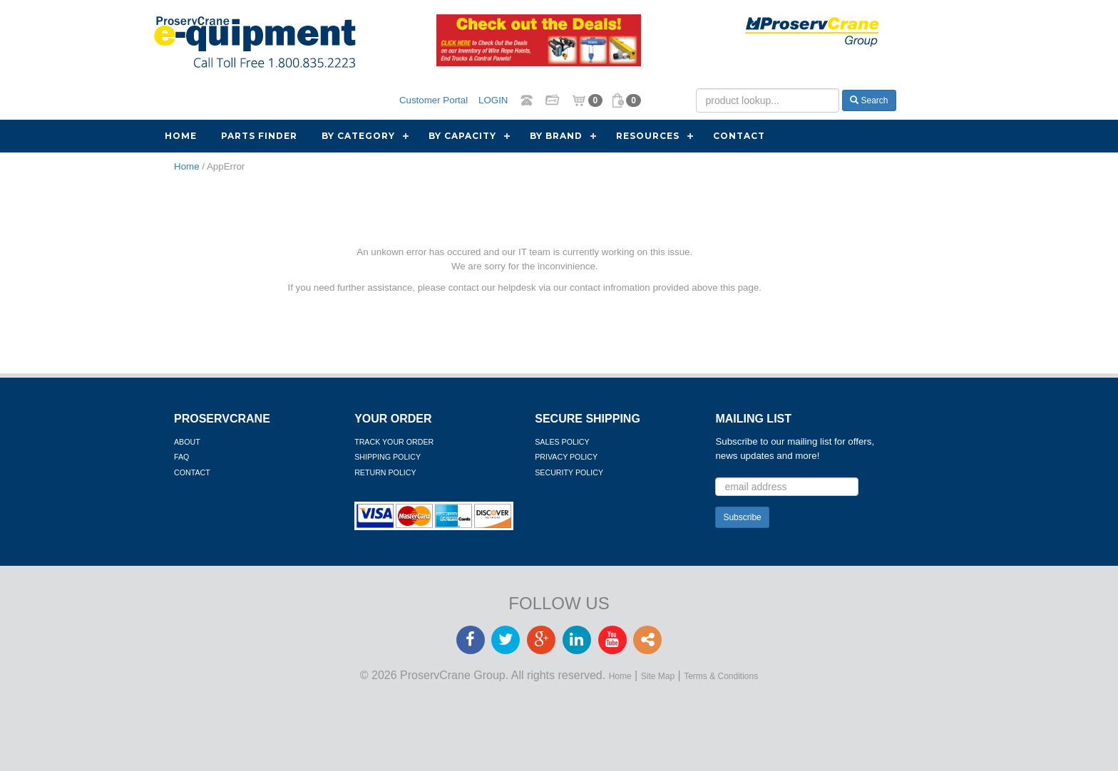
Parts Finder (259, 135)
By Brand (556, 135)
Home (181, 135)
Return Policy (385, 472)
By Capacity (462, 135)
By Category (358, 135)
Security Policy (569, 472)
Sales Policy (562, 442)
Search (869, 100)
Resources (647, 135)
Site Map (658, 676)
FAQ (181, 456)
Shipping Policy (387, 456)
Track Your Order (394, 442)
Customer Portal (433, 100)
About (187, 442)
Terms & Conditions (721, 676)
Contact (739, 135)
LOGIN (493, 100)
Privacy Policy (566, 456)
